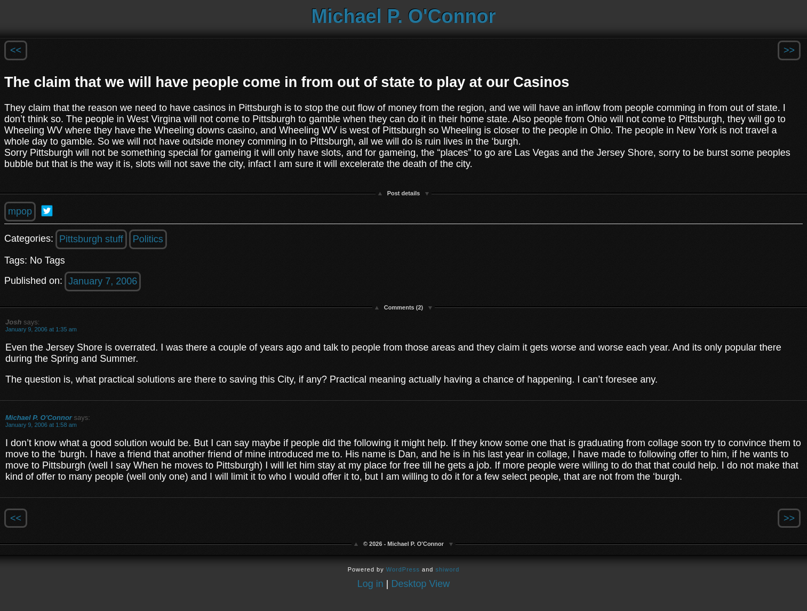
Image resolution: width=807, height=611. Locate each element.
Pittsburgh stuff (91, 239)
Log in (370, 583)
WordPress (403, 569)
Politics (148, 239)
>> (789, 50)
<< (15, 50)
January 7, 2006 (102, 281)
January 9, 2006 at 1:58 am (41, 425)
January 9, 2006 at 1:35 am (41, 329)
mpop (20, 211)
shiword (447, 569)
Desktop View (420, 583)
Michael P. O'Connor (403, 16)
